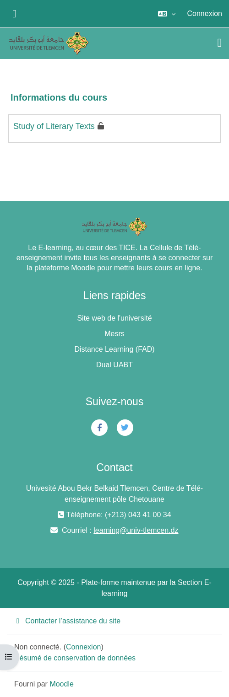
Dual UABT (114, 365)
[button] (167, 13)
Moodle (61, 684)
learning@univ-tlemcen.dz (135, 530)
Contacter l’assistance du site (67, 621)
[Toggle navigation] (220, 43)
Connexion (205, 13)
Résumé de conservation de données (75, 658)
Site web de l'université (114, 318)
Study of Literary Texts (54, 126)
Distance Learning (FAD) (114, 349)
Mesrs (114, 334)
